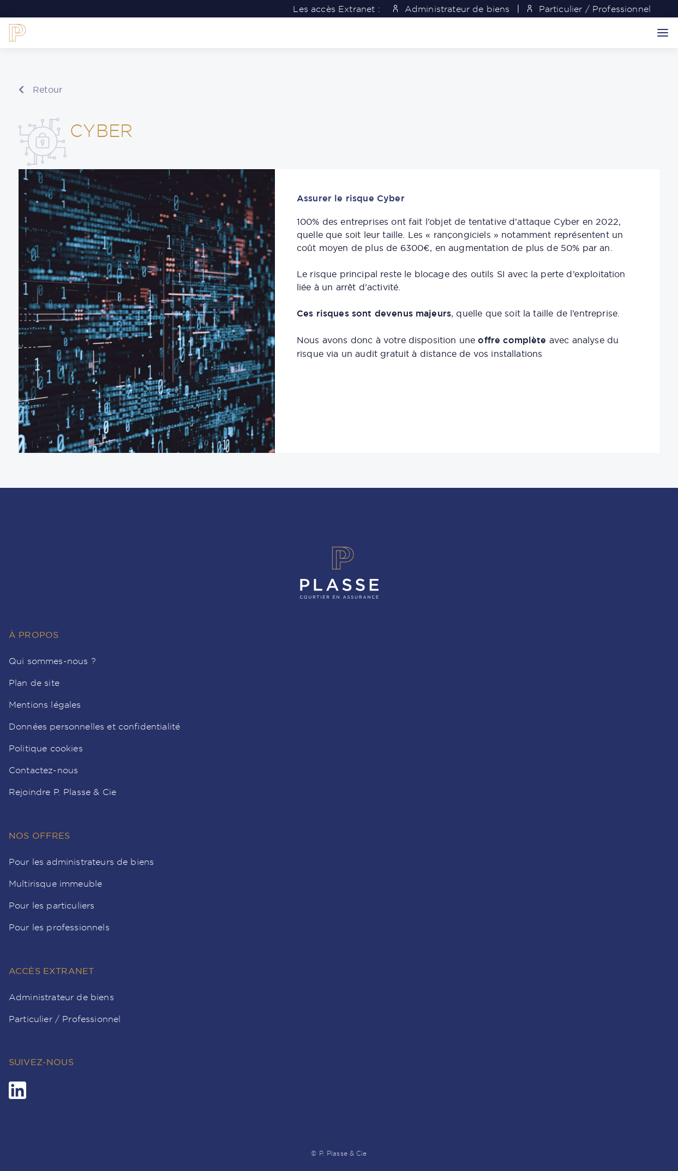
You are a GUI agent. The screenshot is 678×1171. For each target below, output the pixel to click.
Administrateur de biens (451, 8)
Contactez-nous (43, 769)
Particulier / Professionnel (589, 8)
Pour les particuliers (51, 905)
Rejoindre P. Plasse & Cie (62, 791)
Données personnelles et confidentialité (94, 726)
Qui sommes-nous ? (52, 660)
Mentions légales (45, 704)
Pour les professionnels (59, 927)
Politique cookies (46, 748)
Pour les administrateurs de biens (81, 861)
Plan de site (34, 682)
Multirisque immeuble (55, 883)
